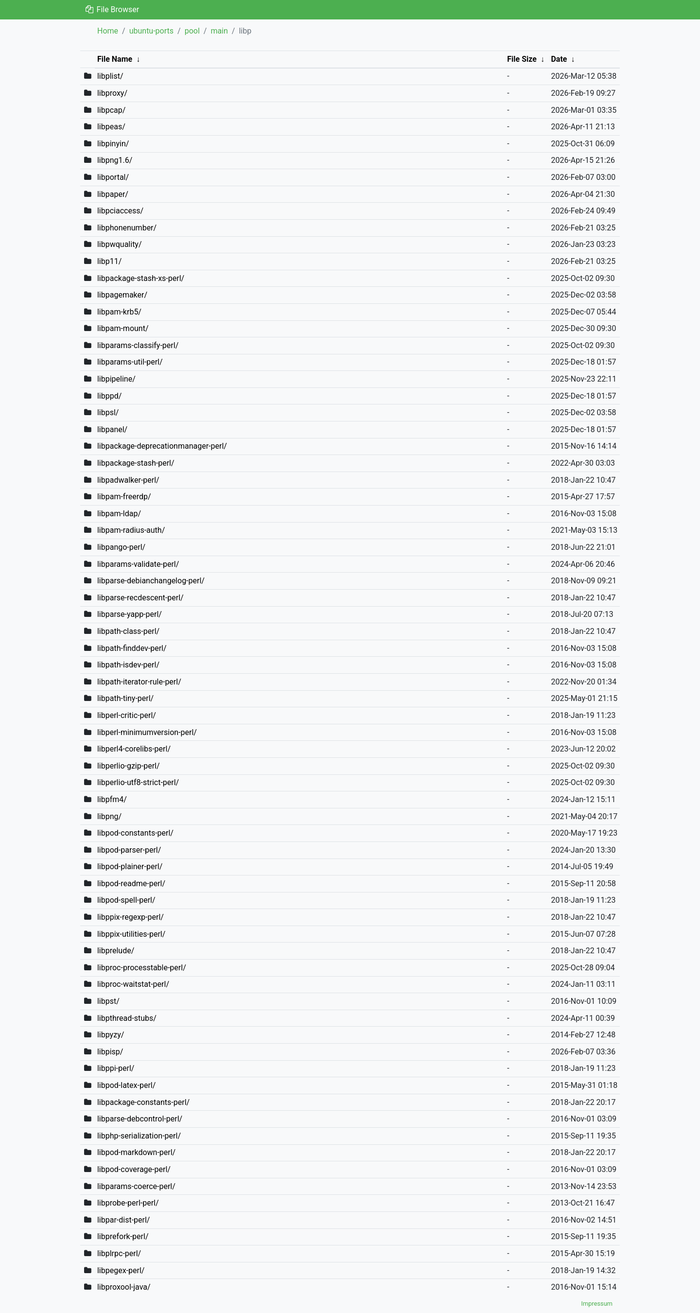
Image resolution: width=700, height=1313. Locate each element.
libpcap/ (111, 110)
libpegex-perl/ (120, 1270)
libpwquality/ (119, 244)
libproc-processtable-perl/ (141, 967)
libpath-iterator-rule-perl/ (139, 681)
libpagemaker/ (122, 294)
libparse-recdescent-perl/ (140, 597)
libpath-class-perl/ (128, 631)
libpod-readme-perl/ (131, 883)
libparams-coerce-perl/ (136, 1186)
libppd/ (109, 396)
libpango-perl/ (121, 547)
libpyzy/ (110, 1034)
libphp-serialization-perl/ (139, 1135)
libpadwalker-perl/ (128, 480)
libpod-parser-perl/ (129, 850)
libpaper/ (112, 194)
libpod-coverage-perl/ (134, 1169)
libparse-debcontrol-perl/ (139, 1118)
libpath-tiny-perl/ (125, 698)
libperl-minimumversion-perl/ (147, 732)
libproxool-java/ (124, 1287)
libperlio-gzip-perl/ (128, 765)
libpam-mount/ (123, 328)
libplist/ (110, 76)
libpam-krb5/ (119, 311)
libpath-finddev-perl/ (132, 648)
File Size (522, 59)
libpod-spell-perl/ (126, 900)
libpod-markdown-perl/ (136, 1152)
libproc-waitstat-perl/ (133, 984)
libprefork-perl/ (123, 1236)
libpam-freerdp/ (124, 496)
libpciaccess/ (120, 210)
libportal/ (113, 177)
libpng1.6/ (114, 160)
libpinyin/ (113, 143)
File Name (114, 59)
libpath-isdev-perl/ (128, 664)
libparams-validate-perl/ (138, 564)
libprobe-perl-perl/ (128, 1203)
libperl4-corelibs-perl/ (134, 748)
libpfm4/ (112, 799)
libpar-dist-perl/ (123, 1220)
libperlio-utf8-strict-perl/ (138, 782)
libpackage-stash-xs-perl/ (140, 278)
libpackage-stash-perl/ (136, 463)
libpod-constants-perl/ (135, 833)
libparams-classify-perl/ (137, 345)
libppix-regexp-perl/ (130, 917)
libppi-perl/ (115, 1068)
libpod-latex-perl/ (126, 1085)
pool (192, 30)
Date (559, 59)
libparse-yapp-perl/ (129, 614)
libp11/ (109, 261)
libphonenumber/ (127, 227)
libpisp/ (110, 1051)
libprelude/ (115, 950)
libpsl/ (108, 412)
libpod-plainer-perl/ (129, 866)
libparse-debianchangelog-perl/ (151, 580)
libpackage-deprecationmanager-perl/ (162, 446)
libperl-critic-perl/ (126, 715)
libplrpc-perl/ (119, 1253)
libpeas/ (111, 126)
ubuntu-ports (151, 30)
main (219, 30)
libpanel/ (112, 429)
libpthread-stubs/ (127, 1018)
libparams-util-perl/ (130, 362)
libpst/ (108, 1001)
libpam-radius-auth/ (131, 530)
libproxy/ (112, 93)
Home (107, 30)
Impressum (596, 1303)
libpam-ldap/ (119, 513)
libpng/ (109, 816)
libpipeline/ (116, 379)
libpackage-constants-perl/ (143, 1102)
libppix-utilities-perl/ (131, 934)
